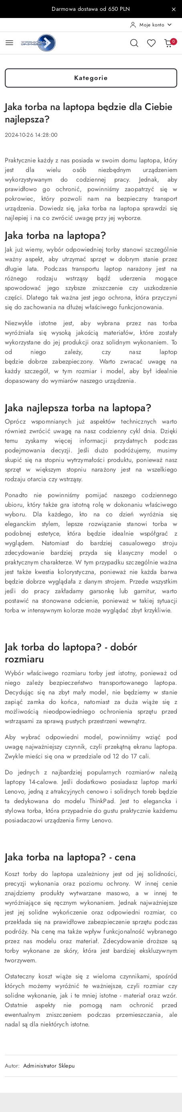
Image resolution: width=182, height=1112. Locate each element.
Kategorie (91, 77)
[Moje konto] (151, 25)
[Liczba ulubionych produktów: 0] (151, 42)
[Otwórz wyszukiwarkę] (134, 42)
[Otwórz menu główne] (9, 42)
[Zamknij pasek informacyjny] (173, 9)
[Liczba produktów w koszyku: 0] (168, 42)
